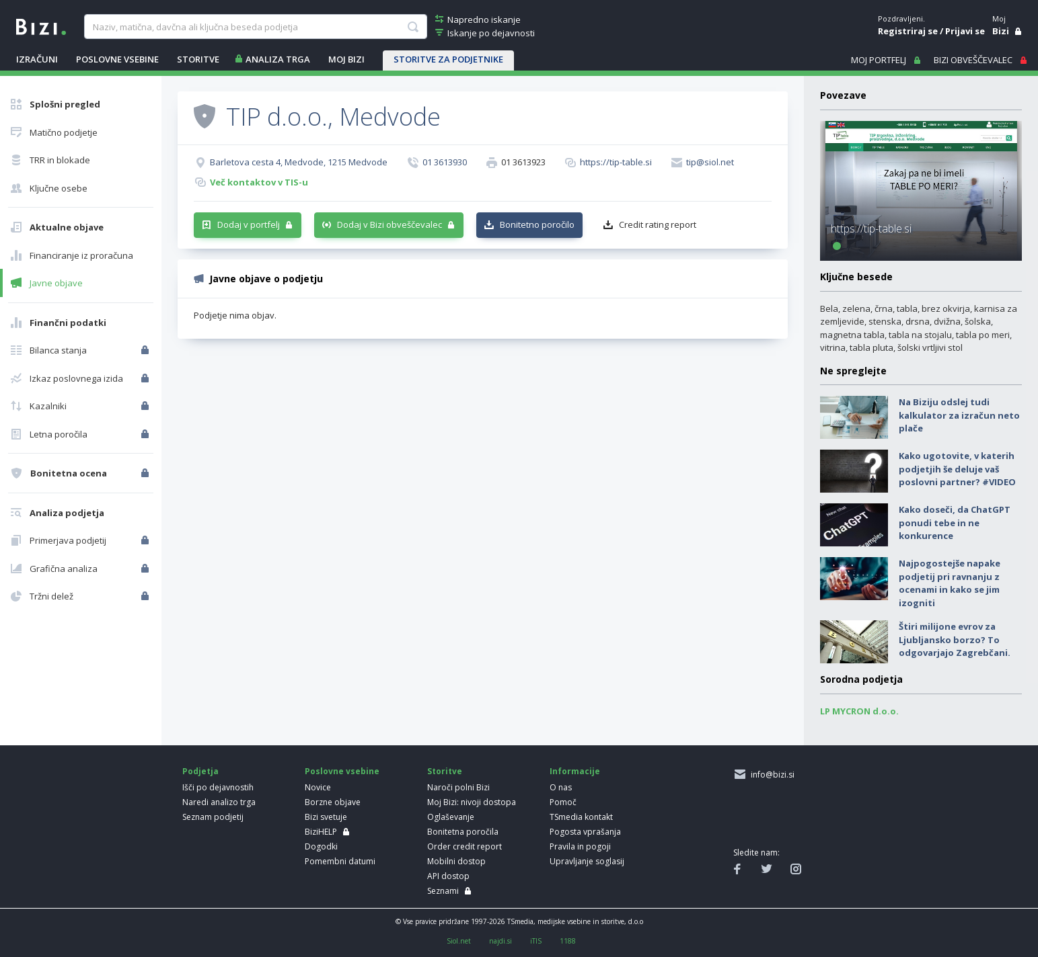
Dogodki (321, 846)
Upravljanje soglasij (587, 861)
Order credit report (464, 846)
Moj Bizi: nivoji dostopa (471, 802)
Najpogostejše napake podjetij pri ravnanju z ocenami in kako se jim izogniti (949, 583)
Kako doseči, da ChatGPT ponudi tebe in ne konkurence (954, 522)
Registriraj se (908, 31)
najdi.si (500, 941)
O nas (561, 787)
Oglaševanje (450, 817)
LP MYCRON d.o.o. (859, 711)
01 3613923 (523, 162)
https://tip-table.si (616, 162)
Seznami (443, 891)
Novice (318, 787)
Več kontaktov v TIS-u (259, 182)
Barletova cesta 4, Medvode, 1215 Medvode (298, 162)
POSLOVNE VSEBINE (117, 59)
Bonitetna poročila (462, 831)
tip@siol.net (710, 162)
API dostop (448, 876)
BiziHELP (321, 831)
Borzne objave (333, 802)
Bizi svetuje (326, 817)
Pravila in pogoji (580, 846)
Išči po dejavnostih (218, 787)
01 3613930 (444, 162)
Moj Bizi (346, 59)
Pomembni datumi (340, 861)
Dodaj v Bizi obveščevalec (389, 224)
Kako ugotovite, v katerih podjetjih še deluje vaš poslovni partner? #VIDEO (957, 469)
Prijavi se (965, 31)
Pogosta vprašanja (585, 831)
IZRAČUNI (37, 59)
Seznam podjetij (213, 817)
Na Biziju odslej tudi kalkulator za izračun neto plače (959, 415)
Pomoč (563, 802)
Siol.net (459, 941)
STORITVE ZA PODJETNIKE (448, 59)
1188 (568, 941)
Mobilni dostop (456, 861)
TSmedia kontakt (581, 817)
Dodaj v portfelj (248, 224)
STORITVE (198, 59)
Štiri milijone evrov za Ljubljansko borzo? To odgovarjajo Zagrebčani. (954, 639)
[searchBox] (255, 27)
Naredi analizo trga (219, 802)
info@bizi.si (770, 774)
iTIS (536, 941)
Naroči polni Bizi (458, 787)
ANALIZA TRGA (278, 59)
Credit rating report (657, 224)
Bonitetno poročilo (537, 224)
